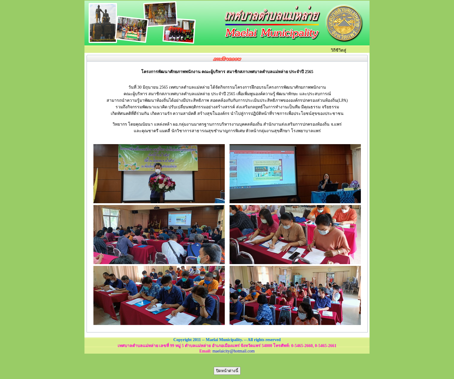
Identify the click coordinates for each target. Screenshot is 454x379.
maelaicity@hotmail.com (234, 351)
